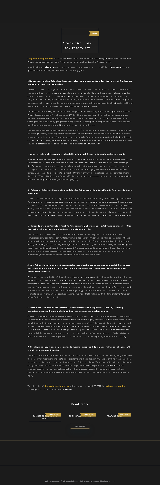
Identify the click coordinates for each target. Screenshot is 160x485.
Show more (80, 426)
